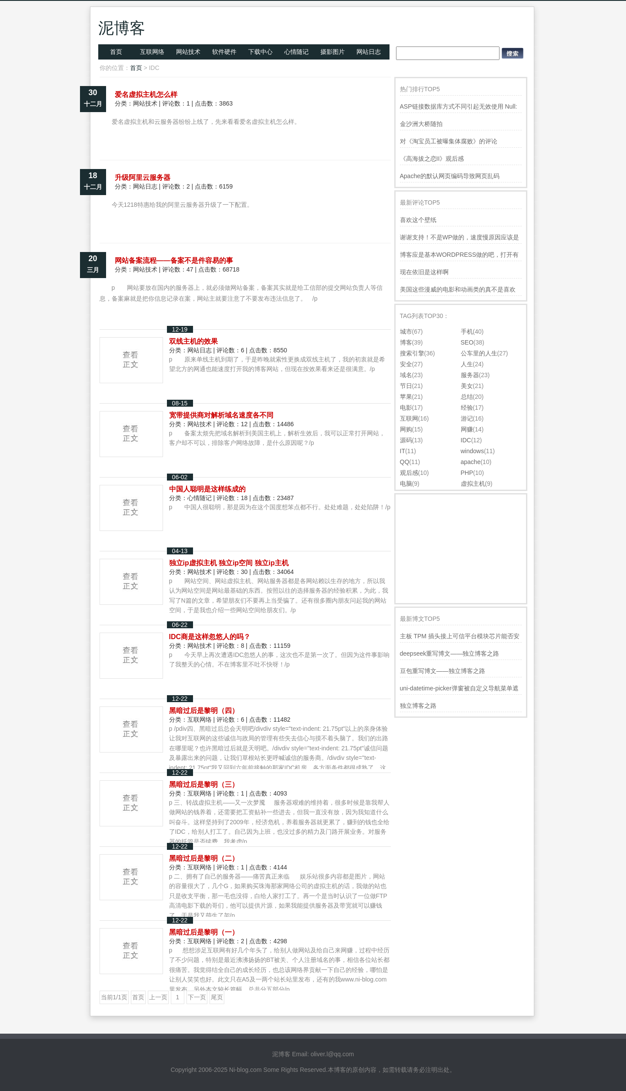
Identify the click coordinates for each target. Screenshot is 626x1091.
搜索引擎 (412, 353)
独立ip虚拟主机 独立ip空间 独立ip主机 (229, 563)
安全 (406, 364)
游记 (467, 418)
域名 (406, 374)
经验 (467, 407)
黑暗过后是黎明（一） (204, 932)
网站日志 (368, 51)
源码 (406, 440)
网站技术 (188, 51)
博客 (406, 342)
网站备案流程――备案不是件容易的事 (174, 260)
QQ (405, 461)
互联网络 (152, 51)
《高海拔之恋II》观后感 (432, 158)
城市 (406, 331)
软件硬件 (224, 51)
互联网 (409, 418)
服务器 (470, 374)
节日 (406, 385)
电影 (406, 407)
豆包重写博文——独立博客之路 (442, 670)
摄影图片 (332, 51)
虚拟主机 (473, 483)
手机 (467, 331)
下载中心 (260, 51)
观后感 (409, 472)
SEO (467, 342)
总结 (467, 396)
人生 (467, 364)
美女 (467, 385)
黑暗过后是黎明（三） (204, 784)
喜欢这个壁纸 (418, 219)
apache (471, 461)
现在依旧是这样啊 (424, 272)
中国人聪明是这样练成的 (207, 489)
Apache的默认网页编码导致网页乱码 (449, 175)
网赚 (467, 429)
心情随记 (296, 51)
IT (402, 451)
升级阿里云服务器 (142, 177)
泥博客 (121, 28)
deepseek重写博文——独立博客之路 (449, 653)
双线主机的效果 (193, 341)
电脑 (406, 483)
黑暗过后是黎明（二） (204, 858)
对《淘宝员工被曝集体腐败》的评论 (448, 141)
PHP (467, 472)
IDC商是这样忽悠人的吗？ (210, 636)
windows (472, 451)
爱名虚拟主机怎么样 (146, 94)
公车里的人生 (479, 353)
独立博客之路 (418, 705)
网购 (406, 429)
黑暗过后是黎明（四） (204, 710)
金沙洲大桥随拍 (421, 123)
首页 (116, 51)
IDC (466, 440)
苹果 (406, 396)
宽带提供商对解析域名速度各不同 (221, 415)
